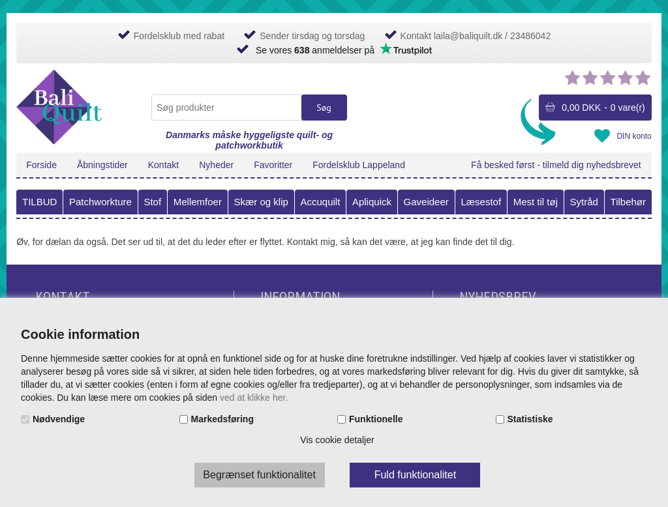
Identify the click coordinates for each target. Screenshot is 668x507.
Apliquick (371, 201)
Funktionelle (375, 419)
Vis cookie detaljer (337, 440)
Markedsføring (222, 419)
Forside (41, 165)
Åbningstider (102, 165)
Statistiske (530, 419)
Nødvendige (59, 419)
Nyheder (216, 165)
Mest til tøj (535, 201)
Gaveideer (426, 201)
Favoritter (273, 165)
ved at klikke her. (254, 397)
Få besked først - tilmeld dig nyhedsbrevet (556, 165)
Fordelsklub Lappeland (358, 165)
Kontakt (163, 165)
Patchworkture (100, 201)
